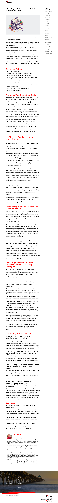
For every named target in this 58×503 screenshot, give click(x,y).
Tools (19, 485)
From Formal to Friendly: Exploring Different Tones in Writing (48, 41)
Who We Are (20, 477)
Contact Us (20, 483)
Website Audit (48, 17)
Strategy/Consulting (9, 483)
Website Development (9, 481)
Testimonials (20, 481)
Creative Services (8, 485)
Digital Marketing (8, 479)
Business (15, 13)
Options (19, 487)
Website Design (48, 11)
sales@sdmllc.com (49, 500)
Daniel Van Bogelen (10, 13)
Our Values (20, 479)
